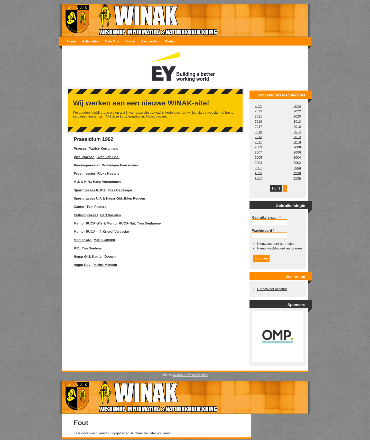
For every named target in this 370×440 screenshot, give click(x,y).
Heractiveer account (272, 289)
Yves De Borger (120, 190)
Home (71, 41)
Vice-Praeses (84, 157)
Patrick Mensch (104, 265)
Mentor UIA (82, 240)
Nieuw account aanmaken (276, 244)
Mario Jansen (104, 240)
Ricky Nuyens (108, 173)
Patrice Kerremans (103, 148)
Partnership (150, 41)
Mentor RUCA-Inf (87, 232)
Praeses (80, 148)
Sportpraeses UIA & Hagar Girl (98, 198)
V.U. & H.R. (82, 182)
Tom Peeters (96, 207)
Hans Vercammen (107, 182)
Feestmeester (84, 173)
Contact (171, 41)
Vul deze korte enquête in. (125, 116)
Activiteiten (90, 41)
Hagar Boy (82, 265)
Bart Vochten (110, 215)
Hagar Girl (82, 256)
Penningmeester (87, 165)
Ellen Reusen (134, 198)
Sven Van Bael (108, 157)
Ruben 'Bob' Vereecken (190, 375)
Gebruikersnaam (266, 217)
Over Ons (112, 41)
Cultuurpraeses (86, 215)
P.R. (77, 248)
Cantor (79, 207)
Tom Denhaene (149, 223)
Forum (130, 41)
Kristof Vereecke (116, 232)
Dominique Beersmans (120, 165)
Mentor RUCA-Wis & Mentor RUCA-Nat (104, 223)
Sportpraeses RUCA (90, 190)
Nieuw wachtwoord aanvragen (279, 248)
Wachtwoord (263, 230)
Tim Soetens (92, 248)
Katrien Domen (104, 256)
